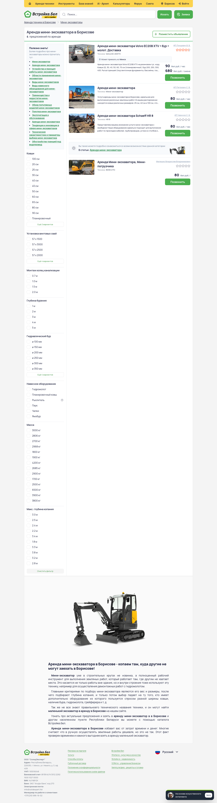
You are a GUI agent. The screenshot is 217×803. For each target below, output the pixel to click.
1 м (31, 306)
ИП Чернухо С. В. (182, 115)
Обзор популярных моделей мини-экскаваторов (44, 106)
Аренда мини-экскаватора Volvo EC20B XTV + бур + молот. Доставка (133, 48)
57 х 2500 (35, 250)
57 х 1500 (34, 239)
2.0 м (32, 292)
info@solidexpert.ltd (33, 789)
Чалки (33, 411)
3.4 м (32, 536)
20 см (32, 164)
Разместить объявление (173, 34)
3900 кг (34, 495)
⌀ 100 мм (34, 341)
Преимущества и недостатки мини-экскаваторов (39, 98)
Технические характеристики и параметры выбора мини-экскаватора (44, 134)
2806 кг (34, 435)
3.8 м (32, 552)
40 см (32, 180)
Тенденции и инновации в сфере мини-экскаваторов (44, 127)
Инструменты (66, 3)
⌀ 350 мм (34, 368)
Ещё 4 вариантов (45, 261)
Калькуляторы (121, 3)
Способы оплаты (75, 759)
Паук (32, 405)
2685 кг (34, 468)
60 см (33, 197)
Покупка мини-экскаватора (46, 111)
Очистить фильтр (45, 571)
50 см (32, 191)
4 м (31, 322)
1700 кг (33, 479)
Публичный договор (77, 763)
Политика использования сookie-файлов (86, 771)
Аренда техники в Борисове (40, 22)
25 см (32, 169)
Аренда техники (44, 3)
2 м (31, 311)
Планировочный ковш (42, 394)
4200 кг (34, 463)
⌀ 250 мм (34, 358)
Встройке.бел (118, 750)
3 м (31, 317)
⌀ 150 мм (34, 347)
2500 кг (34, 484)
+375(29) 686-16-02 (33, 795)
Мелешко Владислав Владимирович (173, 161)
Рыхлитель (35, 400)
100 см (33, 159)
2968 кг (34, 446)
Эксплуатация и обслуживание (39, 116)
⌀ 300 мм (34, 363)
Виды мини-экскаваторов (45, 82)
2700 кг (33, 441)
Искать (164, 14)
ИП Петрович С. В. (181, 87)
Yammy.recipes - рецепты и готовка (127, 767)
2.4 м (32, 525)
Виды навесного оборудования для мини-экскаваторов (42, 88)
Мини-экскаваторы (71, 22)
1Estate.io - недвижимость (123, 759)
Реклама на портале (77, 750)
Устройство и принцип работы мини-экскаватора (43, 70)
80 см (32, 207)
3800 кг (34, 500)
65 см (32, 202)
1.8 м (32, 541)
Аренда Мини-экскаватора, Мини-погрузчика (121, 164)
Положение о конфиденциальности (84, 767)
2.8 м (32, 563)
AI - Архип (103, 3)
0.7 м (32, 276)
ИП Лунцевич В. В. (181, 45)
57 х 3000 (35, 244)
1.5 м (32, 286)
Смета (150, 3)
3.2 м (32, 558)
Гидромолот (36, 389)
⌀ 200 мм (34, 352)
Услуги (71, 755)
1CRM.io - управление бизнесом (126, 763)
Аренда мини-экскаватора (46, 65)
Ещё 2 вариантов (45, 224)
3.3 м (32, 547)
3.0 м (32, 514)
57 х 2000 (35, 255)
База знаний (86, 3)
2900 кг (34, 473)
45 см (32, 186)
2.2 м (32, 531)
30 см (32, 175)
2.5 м (32, 520)
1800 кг (33, 452)
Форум (138, 3)
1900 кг (33, 457)
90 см (33, 213)
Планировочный (39, 218)
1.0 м (32, 281)
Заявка (185, 14)
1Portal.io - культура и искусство (126, 755)
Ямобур (34, 416)
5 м (31, 327)
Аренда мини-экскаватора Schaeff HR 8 (125, 116)
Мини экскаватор (41, 61)
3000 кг (34, 430)
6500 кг (34, 490)
